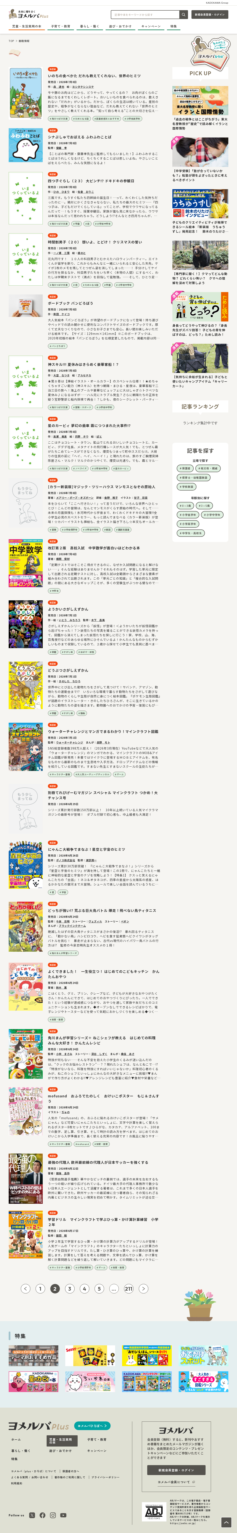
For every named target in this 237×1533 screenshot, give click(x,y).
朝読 (108, 529)
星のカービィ (122, 468)
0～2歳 (186, 505)
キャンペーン (151, 26)
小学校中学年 (104, 223)
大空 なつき (61, 375)
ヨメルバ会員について (174, 1482)
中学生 (55, 590)
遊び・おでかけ (120, 26)
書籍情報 (24, 41)
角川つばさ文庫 (60, 118)
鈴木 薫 (61, 987)
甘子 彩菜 (141, 497)
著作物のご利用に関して (69, 1477)
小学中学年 (213, 514)
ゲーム (120, 774)
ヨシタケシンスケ (83, 86)
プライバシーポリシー (106, 1477)
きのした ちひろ (69, 681)
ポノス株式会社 (65, 860)
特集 (173, 26)
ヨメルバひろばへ (90, 1426)
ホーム (16, 1439)
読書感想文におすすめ (107, 118)
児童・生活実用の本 (26, 26)
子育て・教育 (60, 26)
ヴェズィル (95, 921)
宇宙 (64, 892)
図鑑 (54, 652)
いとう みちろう (69, 620)
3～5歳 (205, 505)
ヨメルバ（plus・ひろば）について (33, 1471)
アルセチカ (84, 375)
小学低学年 (189, 514)
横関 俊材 (63, 559)
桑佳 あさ (128, 1054)
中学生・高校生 (192, 533)
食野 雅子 (111, 497)
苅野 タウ (82, 436)
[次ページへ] (143, 1288)
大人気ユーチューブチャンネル (93, 774)
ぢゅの (66, 1112)
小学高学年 (189, 524)
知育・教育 (57, 1019)
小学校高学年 (133, 118)
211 (128, 1288)
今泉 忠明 (63, 921)
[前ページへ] (25, 1288)
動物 (82, 713)
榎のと (82, 253)
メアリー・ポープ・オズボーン (75, 497)
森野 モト (103, 742)
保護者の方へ (70, 1471)
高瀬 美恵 (60, 436)
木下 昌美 (98, 620)
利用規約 (16, 1483)
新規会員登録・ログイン (210, 14)
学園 (77, 223)
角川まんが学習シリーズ (64, 953)
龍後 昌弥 (63, 1173)
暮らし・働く (90, 26)
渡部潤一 (91, 860)
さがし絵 (68, 652)
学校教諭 (187, 486)
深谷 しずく (99, 1054)
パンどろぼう (58, 346)
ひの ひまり (61, 191)
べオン (125, 921)
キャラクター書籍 (61, 774)
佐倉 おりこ (86, 191)
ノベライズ (81, 468)
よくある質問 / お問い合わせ (29, 1477)
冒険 (54, 529)
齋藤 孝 (61, 148)
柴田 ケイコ (61, 314)
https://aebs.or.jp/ (183, 1523)
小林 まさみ (64, 1054)
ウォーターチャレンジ (69, 742)
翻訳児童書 (124, 529)
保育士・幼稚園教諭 (195, 477)
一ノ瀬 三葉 (61, 253)
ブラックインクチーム (72, 925)
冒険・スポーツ (83, 407)
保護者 (186, 468)
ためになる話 (82, 118)
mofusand (83, 1144)
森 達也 (58, 86)
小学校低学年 (70, 529)
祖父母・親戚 (209, 468)
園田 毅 (61, 1235)
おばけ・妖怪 (87, 652)
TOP (11, 41)
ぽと (99, 436)
